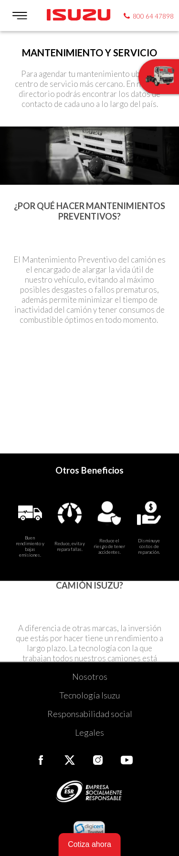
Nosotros (89, 676)
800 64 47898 (153, 16)
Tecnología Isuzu (89, 695)
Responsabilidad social (89, 713)
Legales (89, 732)
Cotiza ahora (89, 844)
